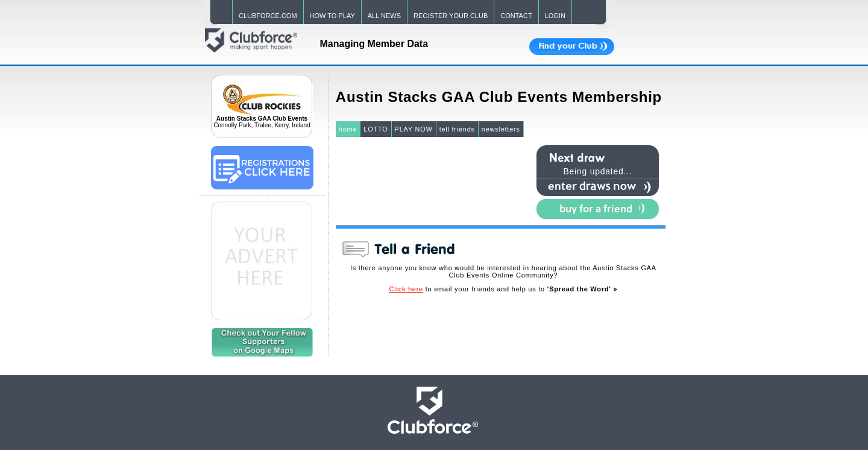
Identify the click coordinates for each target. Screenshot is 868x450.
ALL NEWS (384, 15)
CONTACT (516, 15)
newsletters (501, 129)
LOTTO (375, 129)
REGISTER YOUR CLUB (451, 15)
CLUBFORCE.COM (268, 15)
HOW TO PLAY (332, 15)
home (348, 129)
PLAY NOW (414, 129)
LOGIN (555, 15)
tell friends (457, 129)
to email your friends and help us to (503, 289)
